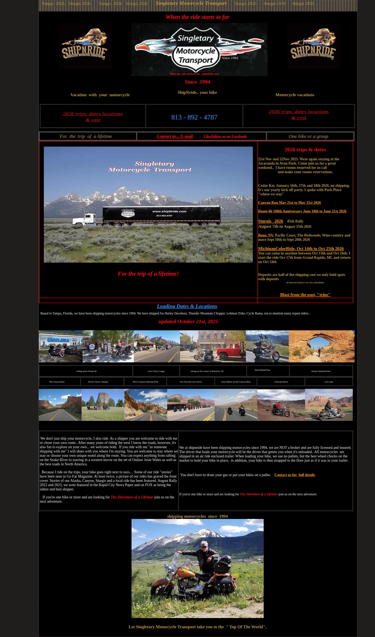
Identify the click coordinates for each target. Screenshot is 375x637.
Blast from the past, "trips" (305, 294)
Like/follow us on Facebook (225, 136)
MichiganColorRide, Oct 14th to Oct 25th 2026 (301, 248)
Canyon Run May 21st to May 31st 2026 (289, 203)
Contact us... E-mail (175, 136)
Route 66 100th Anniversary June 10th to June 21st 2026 (302, 211)
